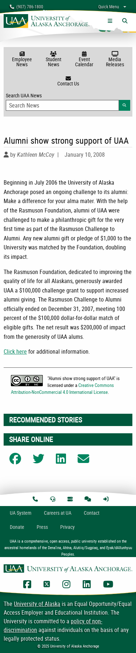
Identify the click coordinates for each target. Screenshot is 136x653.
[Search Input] (62, 105)
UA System (21, 512)
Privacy (67, 526)
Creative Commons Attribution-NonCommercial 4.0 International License (62, 388)
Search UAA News (68, 101)
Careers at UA (57, 512)
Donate (17, 526)
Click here (15, 351)
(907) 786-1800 (26, 6)
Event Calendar (84, 59)
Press (42, 526)
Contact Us (68, 81)
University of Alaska (37, 604)
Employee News (22, 59)
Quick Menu (108, 6)
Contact (91, 512)
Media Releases (115, 59)
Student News (53, 59)
